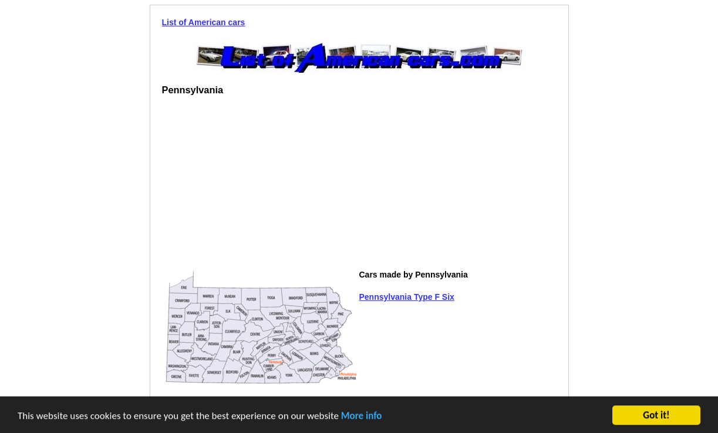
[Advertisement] (260, 187)
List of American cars (203, 22)
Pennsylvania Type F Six (406, 297)
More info (361, 416)
